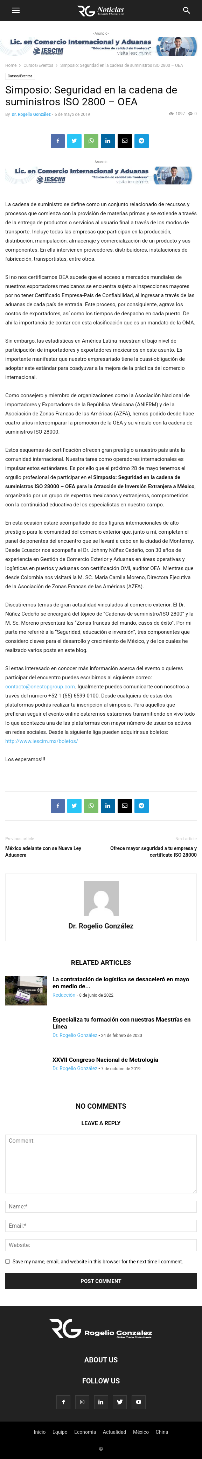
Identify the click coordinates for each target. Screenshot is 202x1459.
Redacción (64, 995)
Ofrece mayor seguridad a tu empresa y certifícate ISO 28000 (153, 852)
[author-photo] (101, 916)
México (141, 1432)
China (162, 1432)
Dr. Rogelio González (31, 114)
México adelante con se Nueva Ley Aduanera (43, 852)
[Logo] (101, 1338)
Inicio (40, 1432)
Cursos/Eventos (38, 65)
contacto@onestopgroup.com (40, 686)
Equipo (60, 1432)
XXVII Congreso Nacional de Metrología (105, 1059)
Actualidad (114, 1432)
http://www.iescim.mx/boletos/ (41, 741)
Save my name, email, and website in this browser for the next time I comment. (98, 1261)
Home (10, 65)
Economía (85, 1432)
